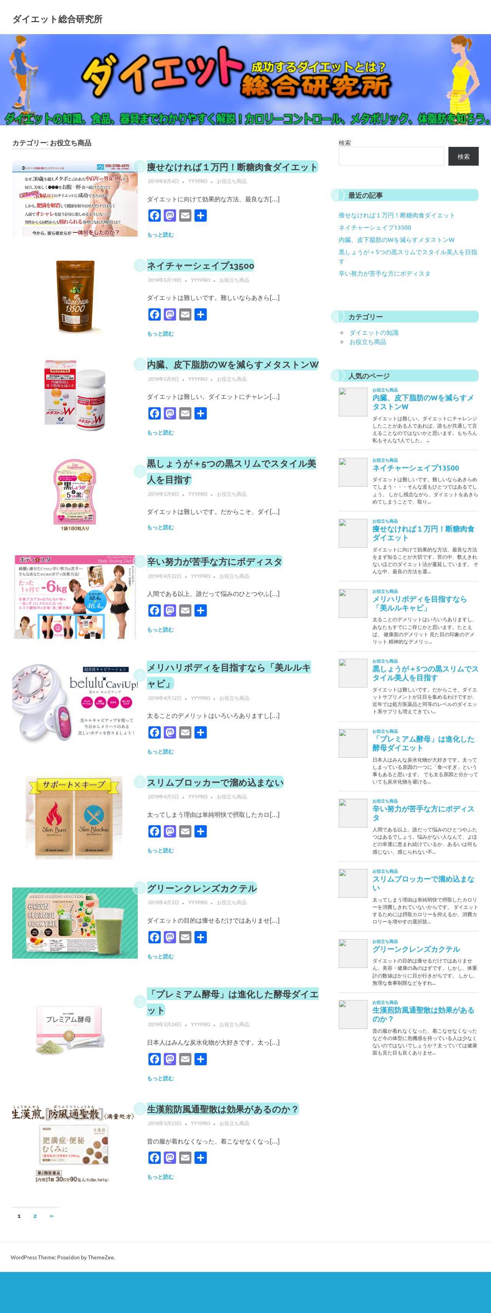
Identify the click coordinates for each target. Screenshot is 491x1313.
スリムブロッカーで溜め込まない (230, 814)
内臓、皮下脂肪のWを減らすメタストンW (397, 239)
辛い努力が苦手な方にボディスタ (229, 593)
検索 (345, 142)
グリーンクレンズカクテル (213, 920)
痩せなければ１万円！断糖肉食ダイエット (397, 215)
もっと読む (160, 251)
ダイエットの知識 (374, 332)
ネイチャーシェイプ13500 (212, 281)
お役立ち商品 (232, 197)
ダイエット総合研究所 (86, 17)
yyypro (198, 197)
